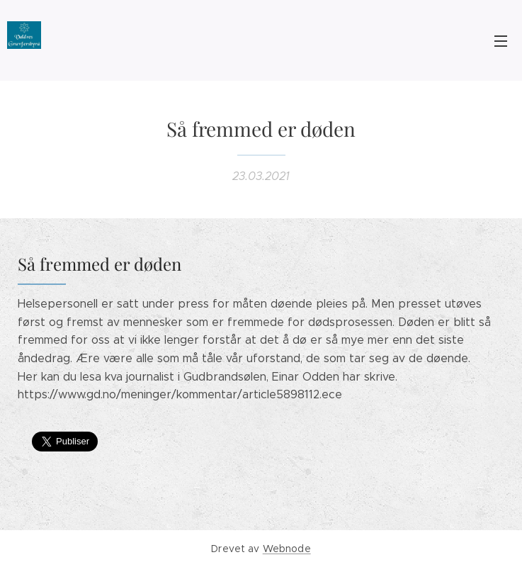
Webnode (287, 548)
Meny (500, 41)
